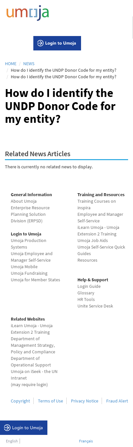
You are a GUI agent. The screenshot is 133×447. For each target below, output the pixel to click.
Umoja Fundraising (29, 273)
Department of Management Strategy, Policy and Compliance (33, 345)
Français (86, 440)
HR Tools (86, 299)
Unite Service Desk (95, 306)
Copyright (20, 401)
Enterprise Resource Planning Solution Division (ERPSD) (30, 214)
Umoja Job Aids (92, 240)
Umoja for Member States (35, 280)
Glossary (85, 293)
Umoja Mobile (24, 267)
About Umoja (24, 201)
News (28, 63)
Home (10, 63)
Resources (87, 260)
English (12, 440)
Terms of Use (50, 401)
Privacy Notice (84, 401)
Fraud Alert (117, 401)
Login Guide (89, 286)
